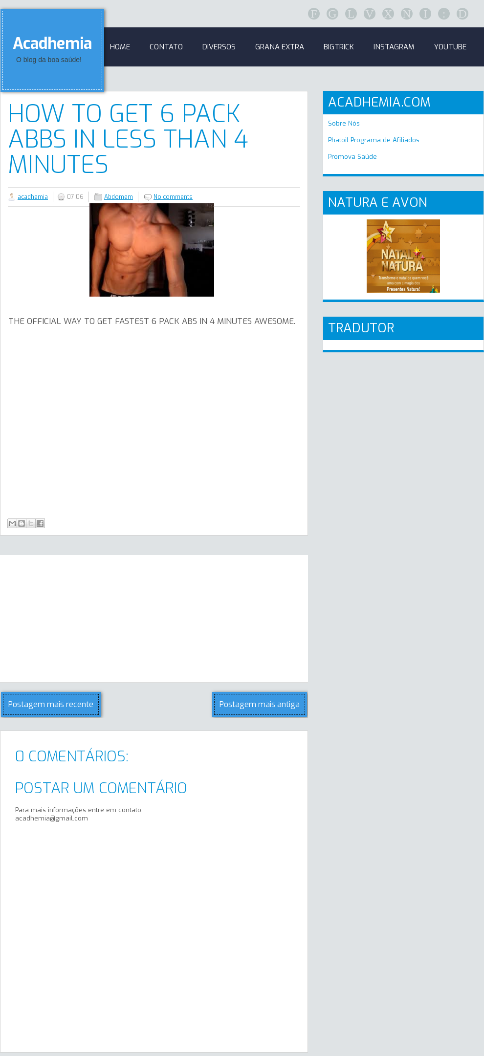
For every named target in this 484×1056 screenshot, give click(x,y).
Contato (166, 47)
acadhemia (33, 197)
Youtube (450, 47)
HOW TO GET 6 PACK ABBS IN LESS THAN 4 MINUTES (128, 139)
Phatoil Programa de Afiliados (373, 140)
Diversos (219, 47)
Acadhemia (52, 43)
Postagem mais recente (50, 704)
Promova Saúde (352, 156)
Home (120, 47)
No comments (173, 197)
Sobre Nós (344, 123)
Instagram (394, 47)
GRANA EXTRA (279, 47)
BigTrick (339, 47)
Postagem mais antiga (260, 704)
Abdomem (118, 197)
